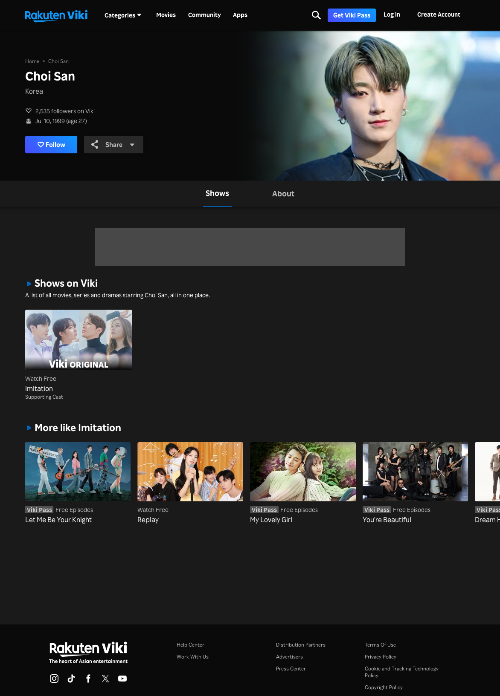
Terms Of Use (380, 644)
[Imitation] (79, 352)
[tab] (217, 194)
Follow (53, 145)
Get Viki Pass (351, 15)
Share (117, 144)
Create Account (438, 14)
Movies (166, 15)
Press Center (291, 668)
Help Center (190, 644)
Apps (240, 15)
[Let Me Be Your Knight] (78, 483)
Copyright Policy (384, 687)
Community (204, 15)
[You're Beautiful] (415, 483)
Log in (392, 14)
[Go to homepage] (56, 15)
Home (32, 61)
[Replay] (190, 483)
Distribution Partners (301, 644)
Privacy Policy (380, 656)
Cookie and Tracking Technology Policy (402, 672)
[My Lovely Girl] (303, 483)
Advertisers (289, 656)
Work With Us (193, 656)
